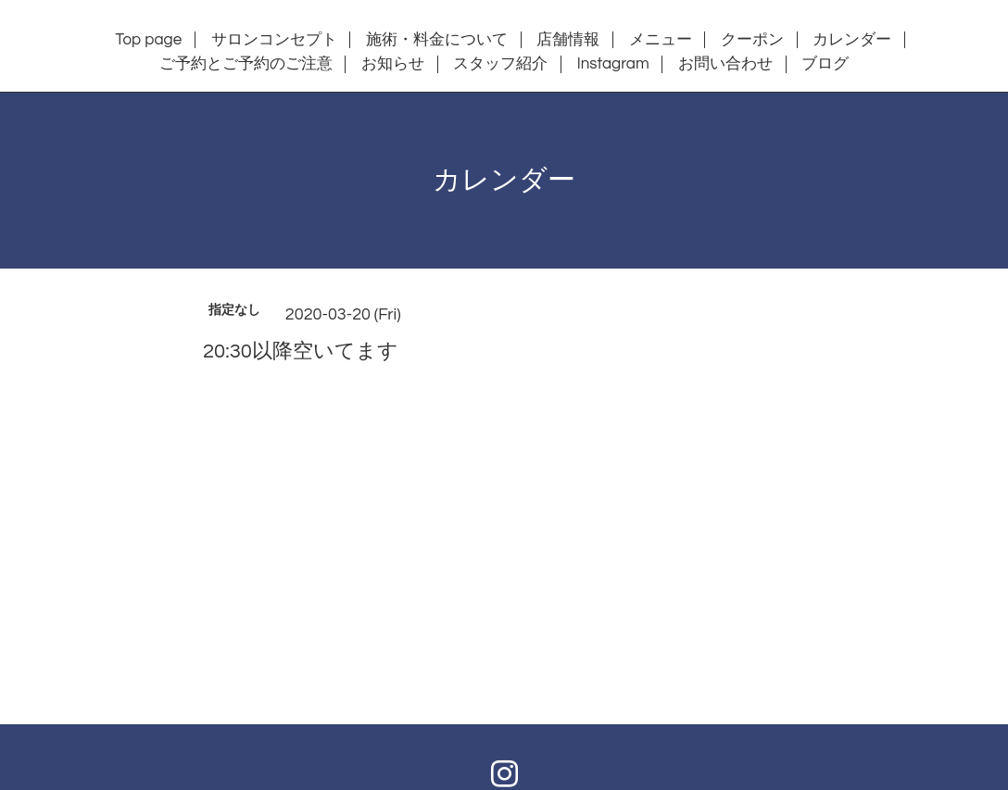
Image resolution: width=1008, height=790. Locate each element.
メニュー (660, 39)
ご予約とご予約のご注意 (246, 64)
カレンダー (852, 39)
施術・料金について (437, 39)
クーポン (752, 39)
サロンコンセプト (274, 39)
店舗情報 (567, 39)
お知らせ (392, 64)
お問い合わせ (725, 64)
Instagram (613, 64)
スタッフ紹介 (500, 64)
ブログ (825, 64)
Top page (149, 39)
